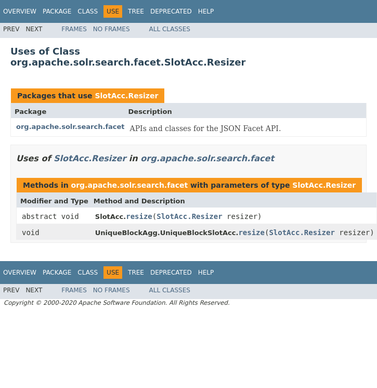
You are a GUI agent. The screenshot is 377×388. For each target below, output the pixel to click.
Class (87, 11)
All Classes (169, 29)
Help (206, 11)
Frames (74, 29)
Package (57, 11)
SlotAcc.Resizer (126, 96)
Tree (136, 11)
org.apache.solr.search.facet (70, 127)
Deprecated (171, 11)
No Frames (111, 29)
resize (139, 216)
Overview (19, 11)
